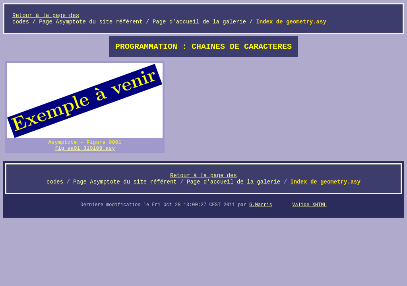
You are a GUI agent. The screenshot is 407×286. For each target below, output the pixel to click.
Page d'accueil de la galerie (199, 22)
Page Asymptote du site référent (90, 22)
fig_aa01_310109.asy (85, 148)
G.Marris (260, 205)
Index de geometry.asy (291, 22)
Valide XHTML (309, 205)
